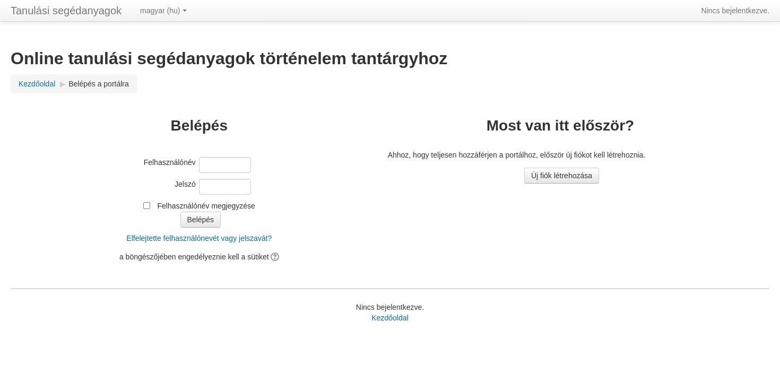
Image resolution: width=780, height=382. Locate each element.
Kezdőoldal (389, 318)
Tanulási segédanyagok (66, 10)
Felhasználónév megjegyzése (206, 206)
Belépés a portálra (98, 84)
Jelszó (185, 184)
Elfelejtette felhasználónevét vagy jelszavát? (199, 238)
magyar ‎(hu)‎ (163, 10)
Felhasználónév (170, 162)
